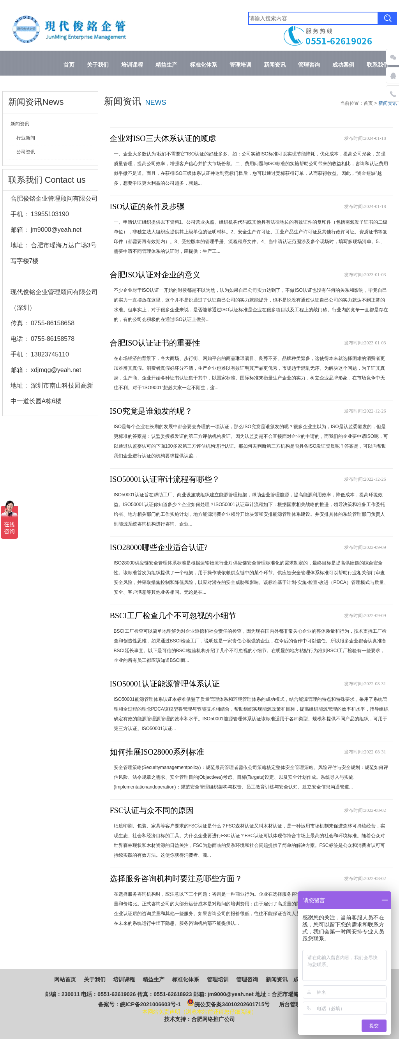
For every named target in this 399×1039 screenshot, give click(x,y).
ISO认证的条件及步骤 (147, 206)
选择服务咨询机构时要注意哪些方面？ (176, 878)
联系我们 (377, 65)
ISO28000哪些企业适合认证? (159, 547)
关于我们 (98, 65)
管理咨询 (309, 65)
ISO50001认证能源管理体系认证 (165, 683)
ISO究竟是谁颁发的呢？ (151, 411)
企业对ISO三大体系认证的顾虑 (163, 138)
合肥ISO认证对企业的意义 (155, 274)
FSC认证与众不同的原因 (152, 810)
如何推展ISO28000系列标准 (157, 752)
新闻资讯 (275, 65)
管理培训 (240, 65)
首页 (69, 65)
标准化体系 (203, 65)
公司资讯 (25, 152)
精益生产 (166, 65)
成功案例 (343, 65)
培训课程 (132, 65)
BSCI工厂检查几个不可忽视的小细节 (173, 615)
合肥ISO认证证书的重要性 (155, 343)
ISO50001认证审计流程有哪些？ (165, 479)
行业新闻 (25, 138)
